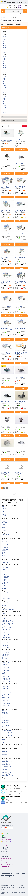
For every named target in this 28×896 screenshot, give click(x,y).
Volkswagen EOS (6, 763)
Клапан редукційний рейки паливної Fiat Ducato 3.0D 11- (6, 353)
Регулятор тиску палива (21, 139)
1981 (4, 98)
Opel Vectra (5, 655)
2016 (4, 47)
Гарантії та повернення (7, 864)
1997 (4, 89)
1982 (4, 100)
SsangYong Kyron (6, 733)
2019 (4, 53)
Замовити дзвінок (5, 843)
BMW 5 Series (5, 523)
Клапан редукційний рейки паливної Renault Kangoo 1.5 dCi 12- (7, 187)
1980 (4, 96)
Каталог (3, 868)
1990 (4, 76)
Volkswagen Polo (6, 771)
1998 (4, 91)
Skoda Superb (6, 725)
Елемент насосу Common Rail (5, 473)
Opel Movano (5, 652)
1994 (4, 83)
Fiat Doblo (4, 566)
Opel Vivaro (5, 657)
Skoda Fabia (5, 717)
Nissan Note (5, 645)
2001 (4, 58)
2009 (4, 73)
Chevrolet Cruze (6, 536)
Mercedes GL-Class (7, 626)
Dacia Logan (5, 562)
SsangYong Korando (7, 732)
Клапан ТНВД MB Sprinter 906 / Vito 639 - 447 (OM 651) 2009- (7, 139)
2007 (4, 69)
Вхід (25, 2)
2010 (4, 36)
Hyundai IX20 (5, 597)
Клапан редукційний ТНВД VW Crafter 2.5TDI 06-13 (7, 305)
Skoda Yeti (5, 727)
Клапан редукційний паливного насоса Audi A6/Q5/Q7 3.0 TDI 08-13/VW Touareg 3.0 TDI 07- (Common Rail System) (21, 211)
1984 (4, 103)
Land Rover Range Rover (8, 609)
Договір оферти (5, 866)
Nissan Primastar (6, 647)
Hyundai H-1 (5, 592)
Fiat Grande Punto (7, 569)
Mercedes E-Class (6, 624)
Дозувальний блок (5, 401)
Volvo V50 (4, 754)
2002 (4, 60)
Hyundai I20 (5, 594)
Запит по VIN (4, 845)
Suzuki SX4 (5, 742)
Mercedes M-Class (7, 631)
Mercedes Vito (6, 637)
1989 (4, 113)
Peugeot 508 (5, 673)
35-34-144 (12, 7)
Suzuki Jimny (5, 739)
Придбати (7, 149)
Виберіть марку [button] (7, 117)
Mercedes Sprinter (7, 634)
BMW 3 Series (5, 521)
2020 (4, 33)
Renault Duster (6, 688)
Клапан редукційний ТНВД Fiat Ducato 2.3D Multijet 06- (6, 258)
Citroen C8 (5, 547)
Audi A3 (4, 508)
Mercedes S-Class (6, 632)
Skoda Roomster (6, 723)
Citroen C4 (5, 544)
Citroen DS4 (5, 549)
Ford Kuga (4, 584)
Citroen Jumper (6, 552)
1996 (4, 87)
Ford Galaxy (5, 582)
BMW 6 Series (5, 524)
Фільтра (24, 126)
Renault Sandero (6, 702)
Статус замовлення (6, 858)
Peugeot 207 (5, 664)
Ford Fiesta (5, 577)
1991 (4, 78)
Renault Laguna (6, 696)
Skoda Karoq (5, 719)
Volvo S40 (4, 751)
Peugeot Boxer (6, 678)
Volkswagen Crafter (7, 761)
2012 (4, 40)
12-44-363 (12, 6)
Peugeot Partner (6, 681)
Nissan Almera (6, 641)
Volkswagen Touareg (7, 775)
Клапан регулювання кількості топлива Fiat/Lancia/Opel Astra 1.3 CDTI (20, 376)
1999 (4, 93)
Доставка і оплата (11, 2)
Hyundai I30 (5, 595)
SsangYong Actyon (6, 730)
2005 (4, 65)
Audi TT (4, 516)
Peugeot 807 (5, 675)
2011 (4, 38)
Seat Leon (4, 712)
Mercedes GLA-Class (7, 628)
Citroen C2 (5, 541)
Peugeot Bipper (6, 676)
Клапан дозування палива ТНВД (5, 282)
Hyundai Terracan (6, 598)
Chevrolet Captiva (6, 534)
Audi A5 (4, 511)
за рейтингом (4, 126)
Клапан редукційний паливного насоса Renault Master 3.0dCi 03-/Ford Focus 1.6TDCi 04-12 (20, 329)
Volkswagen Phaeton (7, 769)
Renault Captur (6, 685)
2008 (4, 71)
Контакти (19, 2)
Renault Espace (6, 689)
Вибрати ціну (21, 149)
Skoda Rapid (5, 722)
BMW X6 (4, 530)
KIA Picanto (5, 604)
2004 (4, 63)
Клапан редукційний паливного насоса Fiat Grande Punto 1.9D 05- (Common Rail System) (7, 425)
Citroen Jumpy (5, 553)
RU (5, 1)
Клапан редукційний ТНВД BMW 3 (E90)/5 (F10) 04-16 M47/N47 (20, 234)
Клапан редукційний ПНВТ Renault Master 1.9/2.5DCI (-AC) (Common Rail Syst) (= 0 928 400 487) (7, 234)
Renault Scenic (6, 703)
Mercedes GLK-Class (7, 629)
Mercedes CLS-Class (7, 623)
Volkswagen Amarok (7, 760)
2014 (4, 43)
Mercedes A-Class (6, 617)
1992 (4, 80)
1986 (4, 107)
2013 (4, 42)
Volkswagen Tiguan (7, 774)
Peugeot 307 (5, 667)
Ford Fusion (5, 580)
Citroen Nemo (5, 555)
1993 (4, 82)
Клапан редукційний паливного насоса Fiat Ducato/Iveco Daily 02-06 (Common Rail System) (21, 258)
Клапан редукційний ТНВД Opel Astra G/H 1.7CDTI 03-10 (20, 449)
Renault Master (6, 699)
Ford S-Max (5, 587)
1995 (4, 85)
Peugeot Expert (6, 679)
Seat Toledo (5, 713)
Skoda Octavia (5, 720)
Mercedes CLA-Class (7, 621)
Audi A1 (4, 506)
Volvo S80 (4, 753)
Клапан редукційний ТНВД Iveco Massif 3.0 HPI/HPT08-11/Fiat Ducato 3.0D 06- (6, 329)
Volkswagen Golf (6, 764)
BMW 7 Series (5, 526)
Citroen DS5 (5, 550)
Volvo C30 (4, 750)
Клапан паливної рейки (7, 376)
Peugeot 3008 (6, 665)
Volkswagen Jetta (6, 766)
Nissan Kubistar (6, 642)
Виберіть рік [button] (6, 27)
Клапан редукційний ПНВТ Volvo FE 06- (20, 163)
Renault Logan (5, 697)
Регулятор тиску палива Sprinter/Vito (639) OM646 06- (21, 353)
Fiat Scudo (5, 570)
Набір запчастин (5, 448)
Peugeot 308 (5, 669)
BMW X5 (4, 529)
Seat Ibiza (4, 710)
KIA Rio (4, 605)
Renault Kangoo (6, 694)
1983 (4, 102)
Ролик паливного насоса (5, 211)
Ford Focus (5, 579)
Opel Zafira (5, 658)
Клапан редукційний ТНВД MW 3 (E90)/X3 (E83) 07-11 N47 (20, 187)
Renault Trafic (5, 705)
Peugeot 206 (5, 662)
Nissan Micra (5, 644)
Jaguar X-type (5, 779)
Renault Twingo (6, 706)
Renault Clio (5, 686)
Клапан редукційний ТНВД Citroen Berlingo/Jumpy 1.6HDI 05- (20, 305)
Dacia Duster (5, 560)
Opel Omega (5, 654)
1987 (4, 109)
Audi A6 (4, 512)
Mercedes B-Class (6, 618)
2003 (4, 62)
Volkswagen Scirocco (7, 772)
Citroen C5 (5, 546)
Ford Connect (5, 576)
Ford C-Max (5, 574)
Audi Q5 (4, 514)
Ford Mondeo (5, 585)
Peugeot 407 (5, 670)
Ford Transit (5, 588)
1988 (4, 111)
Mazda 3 (4, 613)
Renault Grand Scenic (7, 692)
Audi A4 (4, 509)
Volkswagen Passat (7, 767)
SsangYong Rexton (7, 735)
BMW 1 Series (5, 519)
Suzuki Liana (5, 740)
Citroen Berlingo (6, 540)
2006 (4, 67)
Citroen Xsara (5, 557)
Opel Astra (5, 651)
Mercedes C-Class (6, 620)
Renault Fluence (6, 691)
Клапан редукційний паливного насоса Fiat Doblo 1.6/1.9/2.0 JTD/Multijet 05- (20, 282)
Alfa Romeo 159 (6, 746)
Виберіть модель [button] (8, 120)
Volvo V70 (4, 756)
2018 (4, 51)
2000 (4, 56)
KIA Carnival (5, 602)
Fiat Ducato (5, 567)
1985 (4, 105)
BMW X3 (4, 527)
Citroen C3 (5, 543)
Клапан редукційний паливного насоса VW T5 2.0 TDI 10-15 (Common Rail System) (20, 402)
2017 (4, 49)
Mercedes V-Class (6, 635)
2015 (4, 45)
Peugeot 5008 (6, 672)
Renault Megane (6, 700)
